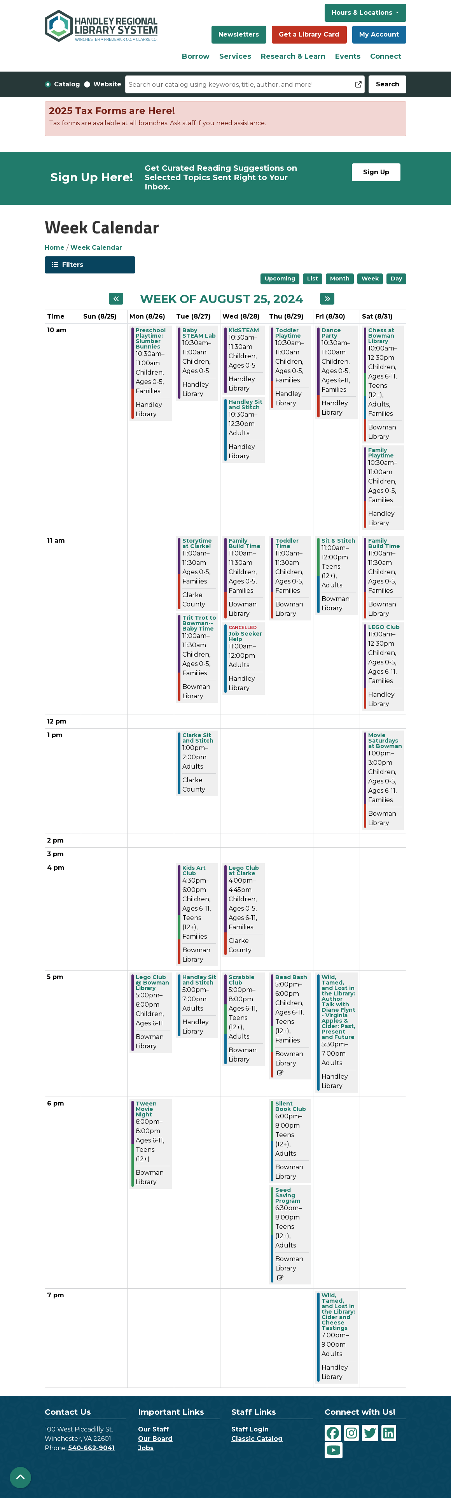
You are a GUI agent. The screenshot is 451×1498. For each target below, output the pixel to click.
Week (370, 278)
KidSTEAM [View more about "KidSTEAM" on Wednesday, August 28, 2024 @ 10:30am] (244, 330)
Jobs (146, 1448)
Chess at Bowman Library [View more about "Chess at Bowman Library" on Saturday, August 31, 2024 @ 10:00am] (381, 336)
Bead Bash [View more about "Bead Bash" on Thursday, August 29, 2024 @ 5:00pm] (291, 977)
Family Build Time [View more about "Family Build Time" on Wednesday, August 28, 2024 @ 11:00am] (244, 543)
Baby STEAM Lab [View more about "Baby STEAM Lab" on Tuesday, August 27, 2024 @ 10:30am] (199, 333)
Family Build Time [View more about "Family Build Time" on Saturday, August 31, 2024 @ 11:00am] (384, 543)
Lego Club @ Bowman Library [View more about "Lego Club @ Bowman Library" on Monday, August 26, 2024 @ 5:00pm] (152, 982)
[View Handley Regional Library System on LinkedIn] (388, 1433)
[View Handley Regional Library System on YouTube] (334, 1450)
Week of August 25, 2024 (221, 299)
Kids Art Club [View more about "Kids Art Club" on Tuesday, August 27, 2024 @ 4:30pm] (194, 870)
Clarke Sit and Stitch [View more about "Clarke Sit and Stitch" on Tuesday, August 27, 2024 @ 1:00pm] (197, 737)
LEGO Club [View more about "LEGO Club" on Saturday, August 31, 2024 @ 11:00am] (384, 627)
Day (396, 278)
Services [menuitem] (235, 56)
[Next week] (327, 299)
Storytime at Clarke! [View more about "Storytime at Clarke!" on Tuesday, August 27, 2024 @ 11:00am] (197, 543)
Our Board (155, 1438)
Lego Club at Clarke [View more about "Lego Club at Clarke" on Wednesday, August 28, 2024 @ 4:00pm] (244, 870)
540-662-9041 (91, 1448)
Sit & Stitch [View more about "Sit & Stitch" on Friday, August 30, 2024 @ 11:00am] (338, 540)
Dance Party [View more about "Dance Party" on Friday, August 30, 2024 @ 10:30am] (331, 333)
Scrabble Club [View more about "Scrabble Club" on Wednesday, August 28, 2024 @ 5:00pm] (242, 979)
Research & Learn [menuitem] (293, 56)
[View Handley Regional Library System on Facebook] (333, 1433)
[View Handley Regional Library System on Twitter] (370, 1433)
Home (55, 247)
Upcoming (280, 278)
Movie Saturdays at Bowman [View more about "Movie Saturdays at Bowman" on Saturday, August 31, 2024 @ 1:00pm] (385, 740)
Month (340, 278)
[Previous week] (116, 299)
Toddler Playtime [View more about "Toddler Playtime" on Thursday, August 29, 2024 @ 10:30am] (288, 333)
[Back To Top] (20, 1477)
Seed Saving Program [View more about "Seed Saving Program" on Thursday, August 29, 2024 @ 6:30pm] (287, 1195)
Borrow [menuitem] (196, 56)
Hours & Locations (363, 12)
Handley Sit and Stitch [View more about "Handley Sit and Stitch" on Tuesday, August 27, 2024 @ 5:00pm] (199, 979)
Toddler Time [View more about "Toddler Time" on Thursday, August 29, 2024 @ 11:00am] (287, 543)
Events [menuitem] (347, 56)
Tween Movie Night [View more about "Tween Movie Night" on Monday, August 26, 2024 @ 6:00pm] (146, 1109)
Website (107, 84)
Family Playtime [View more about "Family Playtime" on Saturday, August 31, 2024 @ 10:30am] (381, 452)
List (312, 278)
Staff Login (250, 1429)
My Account (379, 34)
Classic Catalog (257, 1438)
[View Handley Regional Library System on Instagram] (351, 1433)
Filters (72, 264)
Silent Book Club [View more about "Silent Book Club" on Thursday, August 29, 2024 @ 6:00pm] (290, 1106)
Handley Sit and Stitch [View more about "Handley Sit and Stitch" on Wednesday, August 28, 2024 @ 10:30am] (245, 404)
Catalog (67, 84)
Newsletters (239, 34)
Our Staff (153, 1429)
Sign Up (376, 172)
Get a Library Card (309, 34)
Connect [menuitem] (385, 56)
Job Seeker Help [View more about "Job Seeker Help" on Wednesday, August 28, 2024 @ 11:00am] (245, 636)
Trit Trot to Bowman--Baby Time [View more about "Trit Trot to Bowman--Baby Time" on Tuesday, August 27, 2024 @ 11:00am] (199, 623)
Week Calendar (96, 247)
